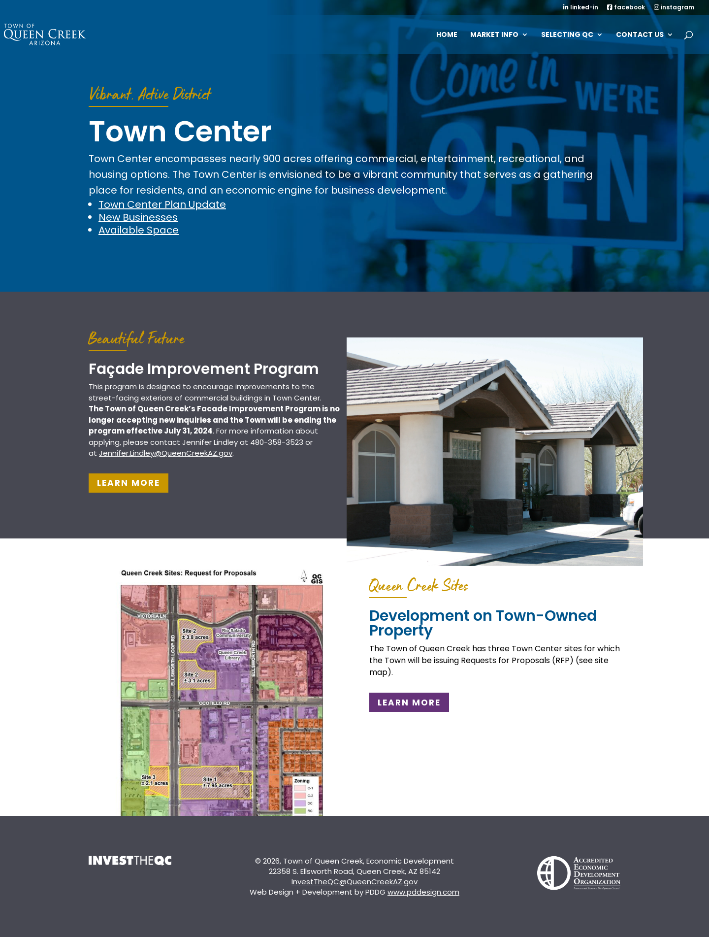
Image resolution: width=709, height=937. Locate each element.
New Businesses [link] (138, 217)
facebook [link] (626, 7)
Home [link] (446, 35)
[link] (57, 34)
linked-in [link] (580, 7)
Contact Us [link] (640, 35)
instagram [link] (674, 7)
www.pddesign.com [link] (423, 892)
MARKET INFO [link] (494, 35)
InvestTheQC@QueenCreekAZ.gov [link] (354, 881)
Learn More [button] (128, 483)
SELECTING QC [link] (567, 35)
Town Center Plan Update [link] (162, 204)
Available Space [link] (138, 230)
